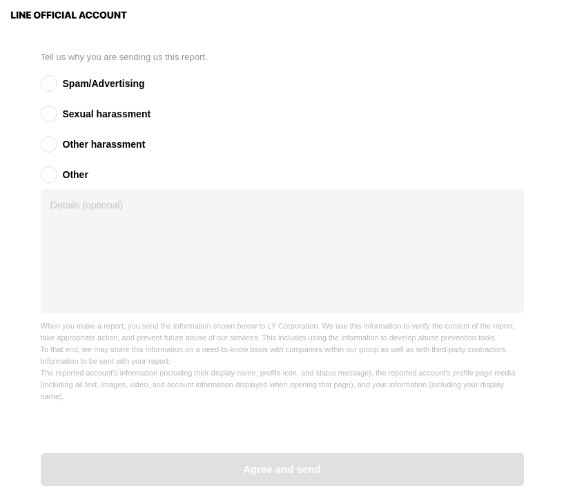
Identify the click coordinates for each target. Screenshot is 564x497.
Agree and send (282, 469)
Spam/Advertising (104, 83)
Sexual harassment (107, 113)
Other (75, 174)
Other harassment (104, 144)
